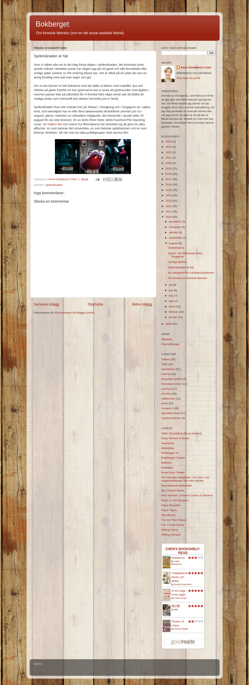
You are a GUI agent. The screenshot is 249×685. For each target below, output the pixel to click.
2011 (168, 211)
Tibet (164, 364)
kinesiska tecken (171, 383)
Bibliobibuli (168, 448)
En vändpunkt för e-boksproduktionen (191, 272)
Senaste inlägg (46, 304)
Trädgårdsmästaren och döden (179, 577)
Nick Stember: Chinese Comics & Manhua (187, 495)
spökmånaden (54, 184)
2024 (168, 141)
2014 (168, 195)
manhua (166, 388)
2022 (168, 152)
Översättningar (170, 344)
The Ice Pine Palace (173, 519)
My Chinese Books (172, 490)
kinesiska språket (172, 378)
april (172, 300)
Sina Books (168, 515)
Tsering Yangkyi (181, 629)
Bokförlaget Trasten (173, 457)
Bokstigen (167, 467)
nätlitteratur (168, 398)
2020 (168, 163)
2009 (168, 323)
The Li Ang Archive (172, 524)
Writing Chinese (171, 534)
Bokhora (166, 462)
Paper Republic (170, 505)
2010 (168, 216)
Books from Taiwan (173, 472)
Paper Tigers (169, 510)
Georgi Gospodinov (183, 584)
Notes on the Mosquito (175, 500)
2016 (168, 184)
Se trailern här (52, 124)
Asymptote (167, 443)
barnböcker (168, 369)
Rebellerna (178, 557)
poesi (164, 403)
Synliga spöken (177, 261)
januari (173, 317)
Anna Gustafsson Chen (196, 67)
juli (171, 284)
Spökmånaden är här (181, 267)
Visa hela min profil (188, 78)
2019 (168, 168)
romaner (166, 408)
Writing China (169, 529)
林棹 (176, 609)
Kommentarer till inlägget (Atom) (75, 312)
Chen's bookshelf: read (182, 551)
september (176, 237)
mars (172, 306)
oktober (174, 232)
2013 (168, 200)
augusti (174, 243)
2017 (168, 179)
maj (171, 295)
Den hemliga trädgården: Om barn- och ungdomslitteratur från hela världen (185, 479)
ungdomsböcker (171, 418)
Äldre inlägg (142, 304)
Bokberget (52, 24)
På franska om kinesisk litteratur (187, 278)
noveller (166, 393)
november (175, 227)
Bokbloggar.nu (170, 452)
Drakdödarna (176, 247)
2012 (168, 206)
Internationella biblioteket (176, 485)
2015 (168, 190)
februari (174, 311)
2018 (168, 173)
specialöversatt (170, 413)
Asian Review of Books (175, 438)
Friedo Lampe (180, 598)
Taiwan (165, 359)
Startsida (95, 304)
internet (166, 374)
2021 (168, 157)
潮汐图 (175, 606)
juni (171, 290)
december (175, 221)
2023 (168, 146)
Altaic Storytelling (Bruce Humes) (181, 433)
